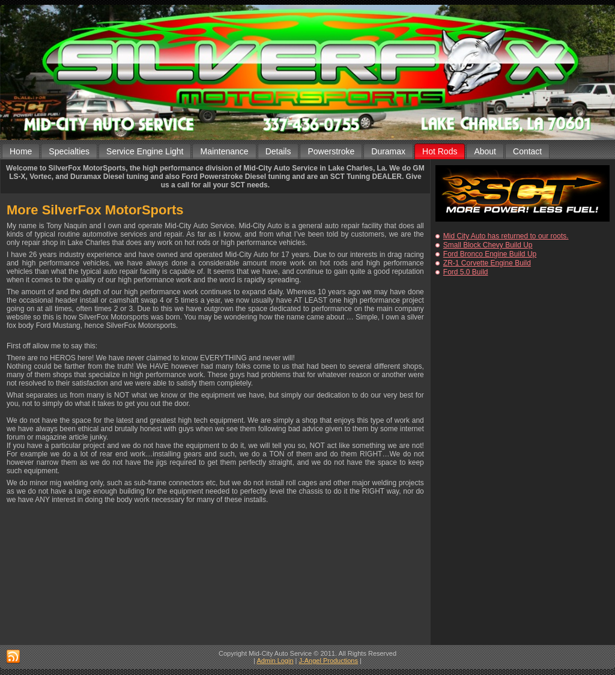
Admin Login (274, 660)
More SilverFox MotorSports (95, 209)
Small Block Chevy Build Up (488, 245)
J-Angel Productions (328, 660)
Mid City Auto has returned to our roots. (506, 236)
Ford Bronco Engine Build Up (489, 254)
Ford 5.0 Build (465, 272)
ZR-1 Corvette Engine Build (487, 263)
